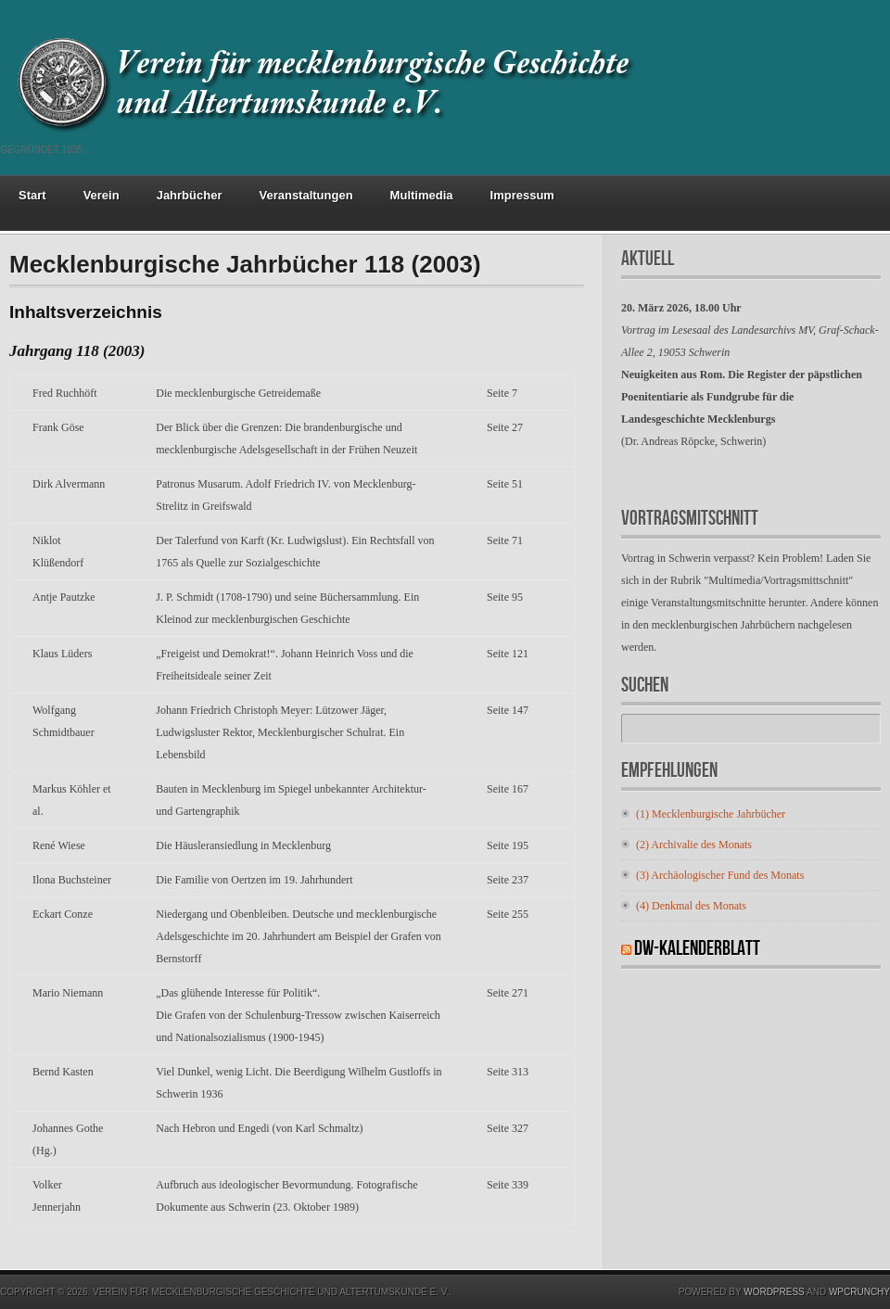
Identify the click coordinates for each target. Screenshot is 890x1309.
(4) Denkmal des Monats (691, 905)
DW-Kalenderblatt (697, 948)
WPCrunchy (859, 1292)
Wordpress (774, 1292)
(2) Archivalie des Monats (694, 844)
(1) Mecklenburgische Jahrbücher (710, 813)
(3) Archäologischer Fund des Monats (720, 875)
